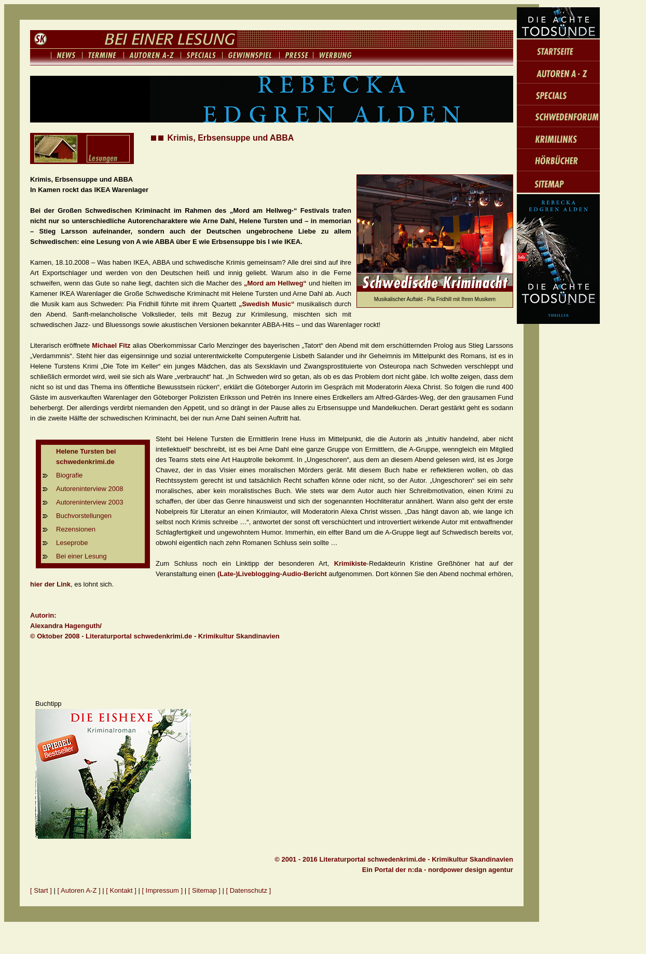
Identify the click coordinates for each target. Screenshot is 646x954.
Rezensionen (75, 529)
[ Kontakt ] (121, 890)
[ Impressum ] (163, 890)
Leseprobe (72, 543)
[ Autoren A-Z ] (79, 890)
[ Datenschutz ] (248, 890)
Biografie (69, 475)
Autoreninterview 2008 (89, 489)
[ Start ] (41, 890)
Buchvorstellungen (84, 516)
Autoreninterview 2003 (89, 502)
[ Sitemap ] (204, 890)
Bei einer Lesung (81, 556)
